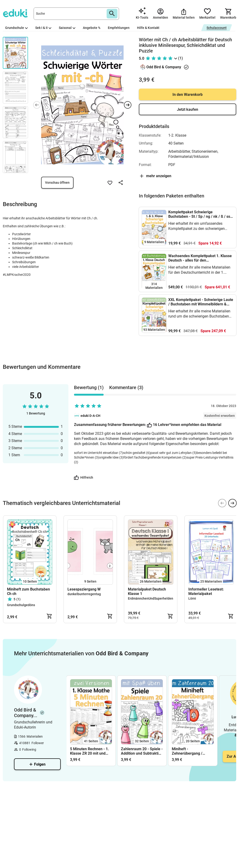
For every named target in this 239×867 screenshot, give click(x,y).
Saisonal (67, 28)
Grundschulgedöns (21, 605)
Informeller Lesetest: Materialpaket (206, 591)
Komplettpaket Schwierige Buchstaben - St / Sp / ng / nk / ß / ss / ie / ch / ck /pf (200, 214)
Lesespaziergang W (84, 589)
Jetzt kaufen (187, 109)
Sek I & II (43, 28)
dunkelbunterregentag (84, 594)
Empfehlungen (119, 28)
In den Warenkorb (187, 94)
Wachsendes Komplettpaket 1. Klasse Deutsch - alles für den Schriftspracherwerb (200, 258)
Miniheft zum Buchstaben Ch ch (28, 591)
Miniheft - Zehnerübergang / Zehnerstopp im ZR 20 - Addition (191, 751)
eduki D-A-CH (90, 416)
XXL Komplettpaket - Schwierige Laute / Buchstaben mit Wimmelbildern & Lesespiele (200, 301)
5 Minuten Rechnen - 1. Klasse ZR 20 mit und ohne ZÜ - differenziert (89, 751)
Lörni (192, 598)
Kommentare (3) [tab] (126, 387)
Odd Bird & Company (163, 67)
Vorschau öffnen (57, 182)
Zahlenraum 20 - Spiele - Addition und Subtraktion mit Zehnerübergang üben (142, 751)
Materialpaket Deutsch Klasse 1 (147, 591)
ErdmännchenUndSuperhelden (150, 598)
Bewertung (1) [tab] (89, 387)
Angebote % (91, 28)
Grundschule (16, 28)
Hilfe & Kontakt (148, 28)
